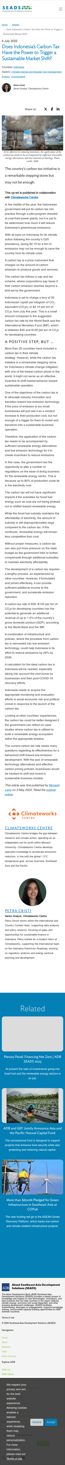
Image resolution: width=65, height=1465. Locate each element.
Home (5, 25)
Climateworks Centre (29, 828)
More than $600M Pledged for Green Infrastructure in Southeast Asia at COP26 (32, 1204)
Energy (6, 77)
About (4, 1342)
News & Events (9, 1356)
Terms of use (8, 1318)
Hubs (4, 1352)
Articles (15, 25)
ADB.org (6, 1370)
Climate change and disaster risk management (36, 72)
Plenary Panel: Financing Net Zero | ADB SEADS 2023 (32, 1059)
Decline (36, 1422)
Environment (18, 77)
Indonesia (19, 67)
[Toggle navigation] (60, 9)
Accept (51, 1422)
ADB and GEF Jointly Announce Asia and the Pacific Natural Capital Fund (32, 1130)
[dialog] (32, 1421)
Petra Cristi (19, 85)
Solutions (6, 1347)
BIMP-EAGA (8, 1374)
